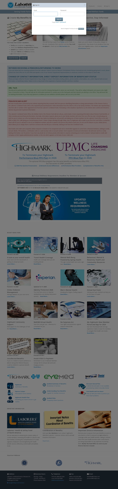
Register (81, 29)
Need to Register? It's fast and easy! (69, 28)
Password (63, 10)
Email (35, 10)
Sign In (59, 19)
